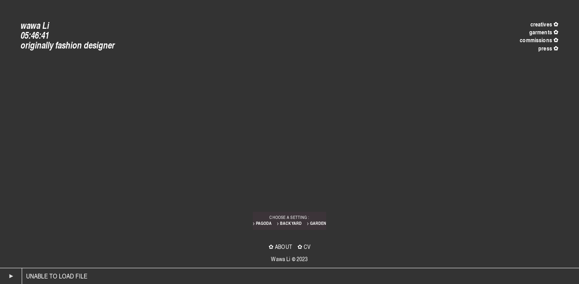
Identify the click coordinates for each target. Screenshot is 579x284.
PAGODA (264, 223)
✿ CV (304, 246)
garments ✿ (543, 32)
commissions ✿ (539, 40)
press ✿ (548, 48)
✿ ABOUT (280, 246)
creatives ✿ (544, 24)
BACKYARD (291, 223)
